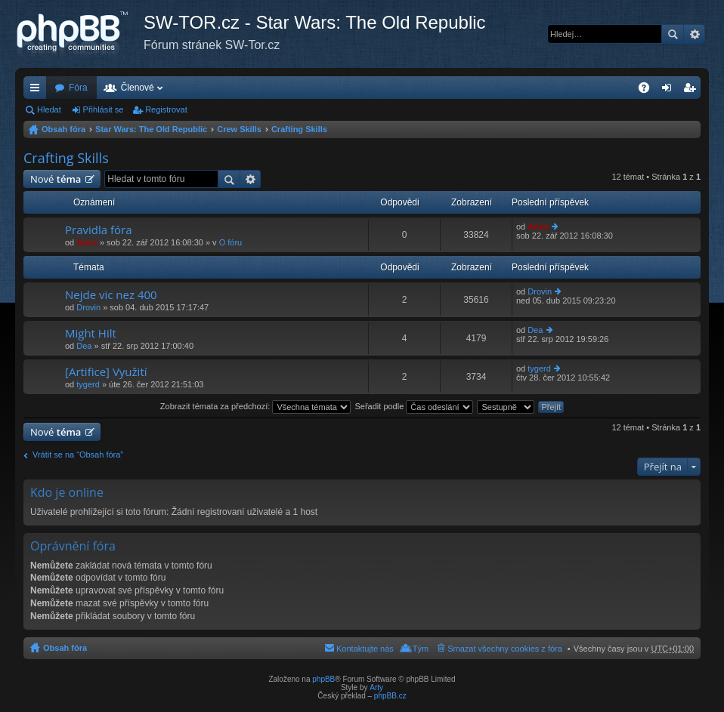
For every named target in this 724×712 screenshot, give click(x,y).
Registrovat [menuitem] (693, 90)
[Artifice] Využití (106, 372)
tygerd (88, 384)
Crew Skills (239, 129)
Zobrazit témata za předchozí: (255, 406)
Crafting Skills (299, 129)
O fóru (231, 242)
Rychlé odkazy (37, 90)
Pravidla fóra (98, 230)
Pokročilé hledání (694, 34)
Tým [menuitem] (421, 648)
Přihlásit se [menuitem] (670, 90)
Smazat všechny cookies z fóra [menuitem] (504, 648)
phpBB (323, 679)
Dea (83, 345)
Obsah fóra (63, 129)
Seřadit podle (413, 406)
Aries (86, 242)
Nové (55, 179)
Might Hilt (90, 333)
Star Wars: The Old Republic (151, 129)
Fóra (78, 87)
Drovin (88, 307)
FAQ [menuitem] (648, 90)
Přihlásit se (103, 109)
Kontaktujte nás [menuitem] (365, 648)
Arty (376, 687)
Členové (137, 87)
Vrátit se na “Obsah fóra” (77, 454)
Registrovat (166, 109)
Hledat (672, 34)
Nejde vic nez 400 (111, 295)
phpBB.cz (390, 696)
